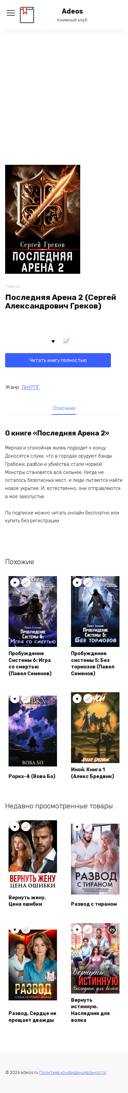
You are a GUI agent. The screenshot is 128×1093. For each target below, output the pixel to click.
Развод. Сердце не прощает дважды (32, 1017)
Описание (64, 408)
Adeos (72, 11)
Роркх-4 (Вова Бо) (32, 776)
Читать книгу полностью (58, 360)
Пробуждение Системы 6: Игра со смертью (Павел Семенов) (30, 664)
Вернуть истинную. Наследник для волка (90, 1010)
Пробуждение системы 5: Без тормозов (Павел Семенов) (92, 664)
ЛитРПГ (31, 387)
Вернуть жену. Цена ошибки (27, 901)
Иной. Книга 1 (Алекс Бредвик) (92, 773)
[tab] (64, 408)
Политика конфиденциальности (72, 1072)
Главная (12, 286)
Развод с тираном (94, 904)
